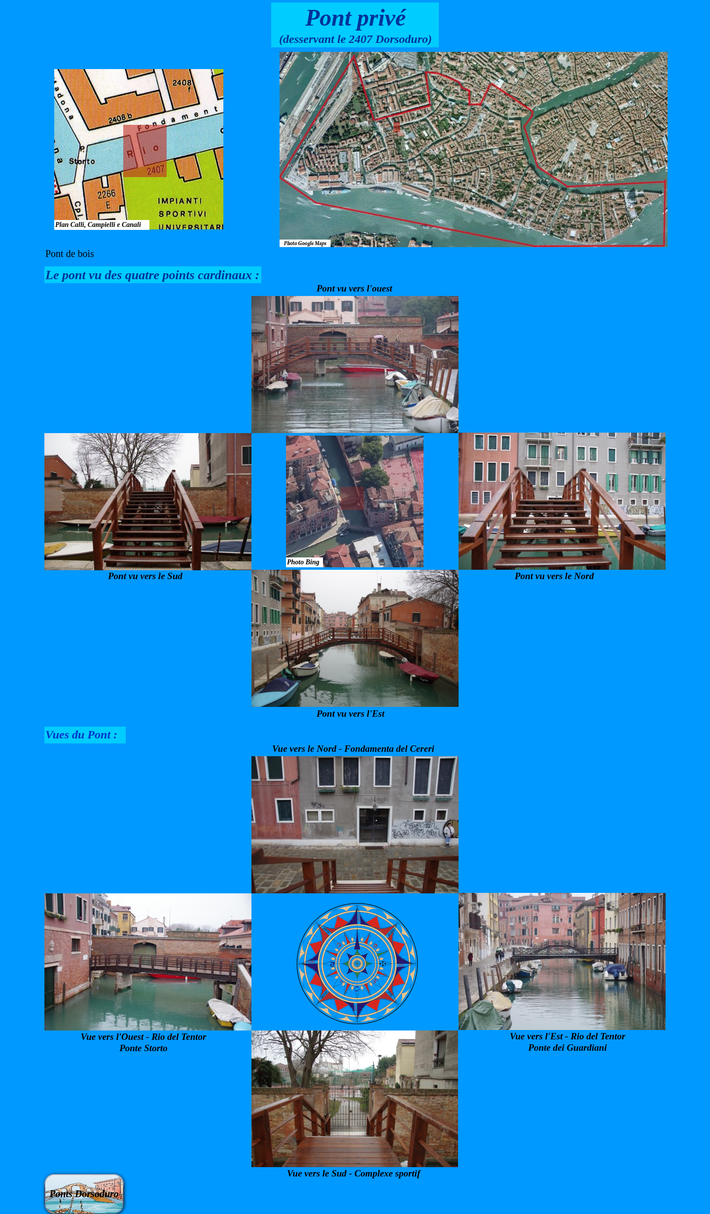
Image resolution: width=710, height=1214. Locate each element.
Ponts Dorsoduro (84, 1193)
